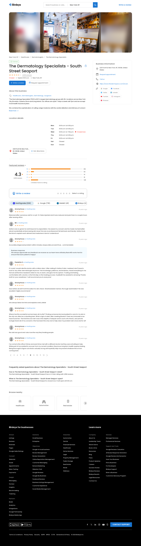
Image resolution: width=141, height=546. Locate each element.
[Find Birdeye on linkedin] (95, 524)
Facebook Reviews (38, 479)
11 (40, 355)
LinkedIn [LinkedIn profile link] (114, 92)
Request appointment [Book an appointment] (38, 83)
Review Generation (38, 456)
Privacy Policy (28, 534)
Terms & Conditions (16, 534)
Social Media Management (41, 489)
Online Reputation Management (43, 459)
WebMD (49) (62, 203)
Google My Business (39, 476)
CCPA (53, 534)
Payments (12, 472)
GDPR (43, 534)
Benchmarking (14, 490)
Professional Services (113, 441)
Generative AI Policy (63, 534)
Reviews (12, 441)
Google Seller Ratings (16, 451)
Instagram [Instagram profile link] (115, 96)
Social (11, 462)
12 (44, 355)
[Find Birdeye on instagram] (99, 524)
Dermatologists (37, 57)
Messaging (12, 480)
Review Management (39, 452)
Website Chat (37, 469)
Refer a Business (111, 472)
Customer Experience (39, 485)
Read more (14, 111)
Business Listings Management (43, 482)
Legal (65, 454)
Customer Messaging (39, 462)
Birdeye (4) (79, 203)
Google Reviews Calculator (115, 449)
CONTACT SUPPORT (121, 524)
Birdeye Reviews (94, 471)
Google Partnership (15, 512)
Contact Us (93, 481)
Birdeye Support (111, 469)
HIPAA (48, 534)
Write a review (125, 5)
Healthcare (25, 57)
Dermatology (38, 96)
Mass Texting (13, 469)
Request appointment (107, 74)
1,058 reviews (27, 75)
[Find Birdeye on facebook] (87, 524)
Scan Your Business (112, 459)
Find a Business (111, 462)
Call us (102, 79)
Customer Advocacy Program (116, 476)
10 (37, 355)
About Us (92, 438)
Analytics (12, 505)
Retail (65, 467)
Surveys (11, 484)
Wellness (66, 471)
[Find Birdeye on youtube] (103, 524)
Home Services (68, 451)
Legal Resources (94, 477)
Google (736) (43, 203)
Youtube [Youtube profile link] (104, 96)
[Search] (95, 5)
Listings (11, 438)
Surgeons (47, 96)
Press (91, 458)
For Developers (111, 466)
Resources (92, 451)
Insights (12, 487)
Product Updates (94, 461)
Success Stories (94, 467)
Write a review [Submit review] (17, 83)
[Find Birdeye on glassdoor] (107, 524)
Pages (11, 448)
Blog (90, 454)
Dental (65, 441)
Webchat (12, 459)
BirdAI (11, 502)
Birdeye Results (94, 474)
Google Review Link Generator (116, 456)
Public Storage (68, 461)
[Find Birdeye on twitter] (91, 524)
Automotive (67, 438)
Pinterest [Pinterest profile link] (104, 100)
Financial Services (69, 444)
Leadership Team (95, 441)
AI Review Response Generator (116, 452)
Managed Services (112, 438)
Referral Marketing (38, 466)
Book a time (93, 448)
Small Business (37, 438)
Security (37, 534)
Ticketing (12, 494)
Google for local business (41, 449)
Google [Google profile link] (104, 88)
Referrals (12, 444)
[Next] (85, 403)
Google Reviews (37, 472)
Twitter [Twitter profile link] (104, 92)
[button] (10, 355)
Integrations (13, 508)
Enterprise (35, 441)
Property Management (71, 458)
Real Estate (67, 464)
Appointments (14, 466)
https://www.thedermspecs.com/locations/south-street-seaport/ (114, 84)
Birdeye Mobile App (15, 515)
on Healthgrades (30, 209)
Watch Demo (93, 444)
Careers (91, 464)
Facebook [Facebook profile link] (115, 88)
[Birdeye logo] (15, 4)
